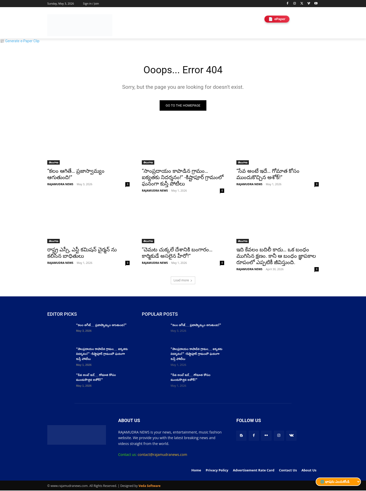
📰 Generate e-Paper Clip (19, 41)
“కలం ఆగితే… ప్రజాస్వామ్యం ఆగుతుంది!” (101, 325)
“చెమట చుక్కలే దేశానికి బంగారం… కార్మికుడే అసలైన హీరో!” (177, 253)
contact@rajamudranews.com (162, 455)
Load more (183, 281)
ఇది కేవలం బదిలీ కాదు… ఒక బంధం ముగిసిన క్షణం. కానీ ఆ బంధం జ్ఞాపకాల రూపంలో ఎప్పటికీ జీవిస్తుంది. (276, 256)
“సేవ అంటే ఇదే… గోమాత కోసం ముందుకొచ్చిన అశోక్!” (267, 174)
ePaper (276, 19)
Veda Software (150, 486)
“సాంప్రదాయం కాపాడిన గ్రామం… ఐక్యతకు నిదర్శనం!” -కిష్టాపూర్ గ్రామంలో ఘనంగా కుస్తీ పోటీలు (183, 177)
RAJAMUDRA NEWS (60, 184)
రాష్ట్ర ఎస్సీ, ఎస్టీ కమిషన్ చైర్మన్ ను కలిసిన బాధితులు (82, 253)
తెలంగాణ (53, 163)
